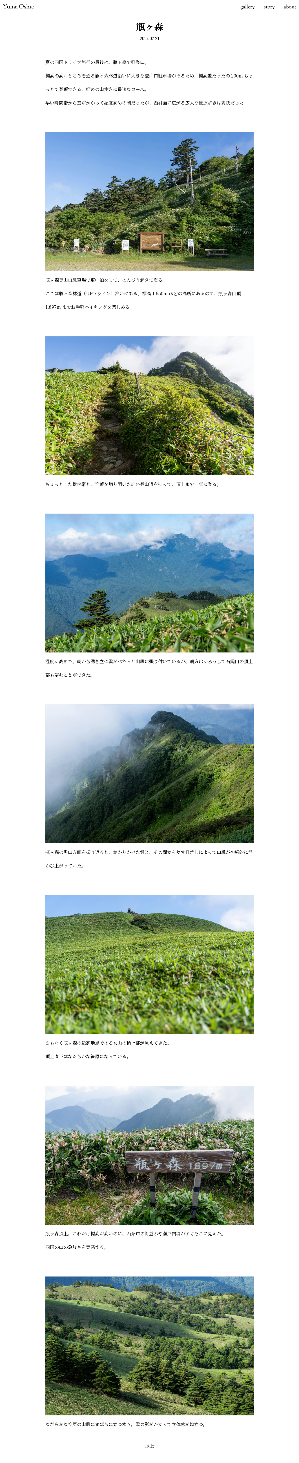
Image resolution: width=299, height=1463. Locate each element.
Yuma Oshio (18, 7)
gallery (247, 7)
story (269, 7)
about (290, 7)
